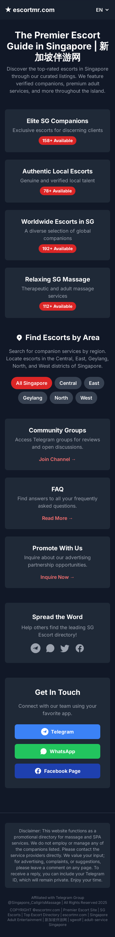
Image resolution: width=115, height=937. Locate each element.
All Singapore (31, 383)
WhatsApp (57, 751)
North (61, 398)
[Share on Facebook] (80, 648)
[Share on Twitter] (65, 648)
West (86, 398)
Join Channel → (57, 459)
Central (68, 383)
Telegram (57, 731)
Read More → (57, 518)
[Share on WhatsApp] (50, 648)
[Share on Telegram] (35, 648)
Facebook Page (57, 771)
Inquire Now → (57, 577)
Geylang (32, 398)
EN (103, 10)
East (94, 383)
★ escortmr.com (30, 10)
